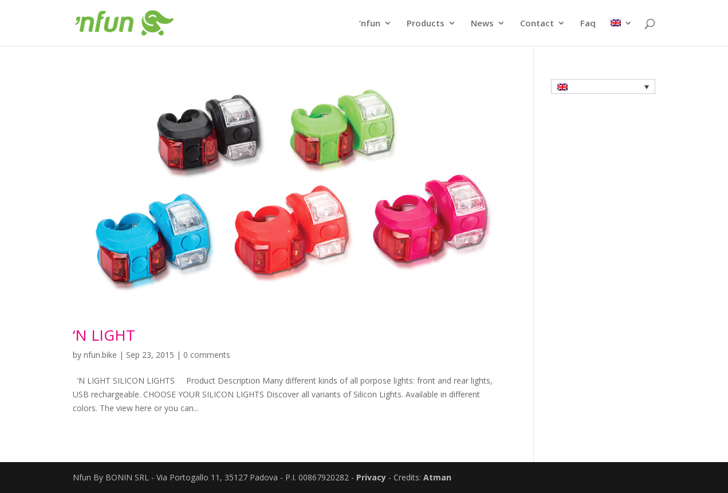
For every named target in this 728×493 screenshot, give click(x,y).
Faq (588, 24)
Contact (537, 24)
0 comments (206, 354)
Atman (437, 477)
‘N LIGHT (104, 335)
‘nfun (369, 24)
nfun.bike (100, 354)
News (482, 24)
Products (425, 24)
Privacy (371, 477)
